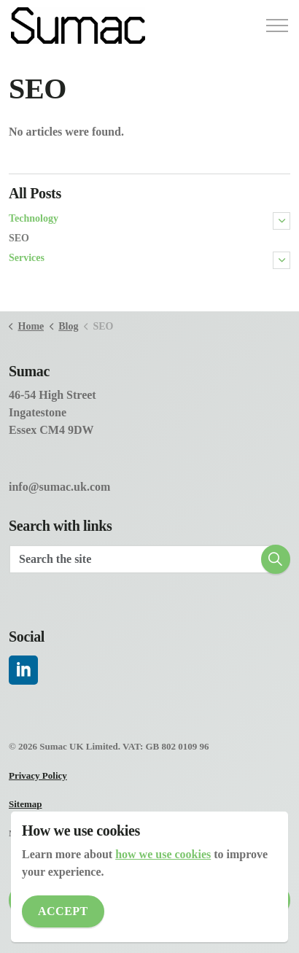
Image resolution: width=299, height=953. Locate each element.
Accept (63, 911)
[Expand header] (277, 25)
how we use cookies (163, 854)
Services (26, 257)
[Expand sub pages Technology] (281, 221)
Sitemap (25, 803)
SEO (19, 238)
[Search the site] (149, 559)
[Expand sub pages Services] (281, 260)
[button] (275, 559)
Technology (33, 218)
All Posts (35, 193)
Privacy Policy (38, 775)
